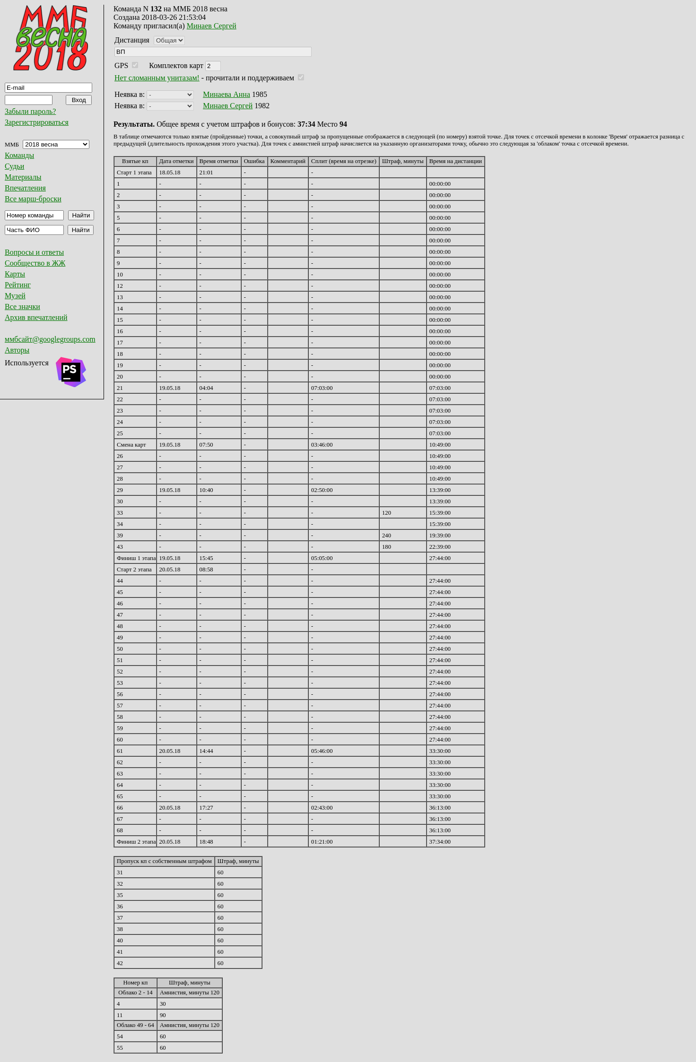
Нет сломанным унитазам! (157, 78)
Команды (19, 155)
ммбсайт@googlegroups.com (50, 339)
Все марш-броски (33, 199)
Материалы (23, 177)
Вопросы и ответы (34, 252)
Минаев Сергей (211, 26)
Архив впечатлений (36, 317)
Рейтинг (18, 285)
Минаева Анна (226, 94)
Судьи (14, 166)
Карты (15, 274)
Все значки (22, 306)
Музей (15, 296)
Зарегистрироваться (37, 122)
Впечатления (25, 188)
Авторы (17, 350)
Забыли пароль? (30, 111)
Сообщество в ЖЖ (35, 263)
